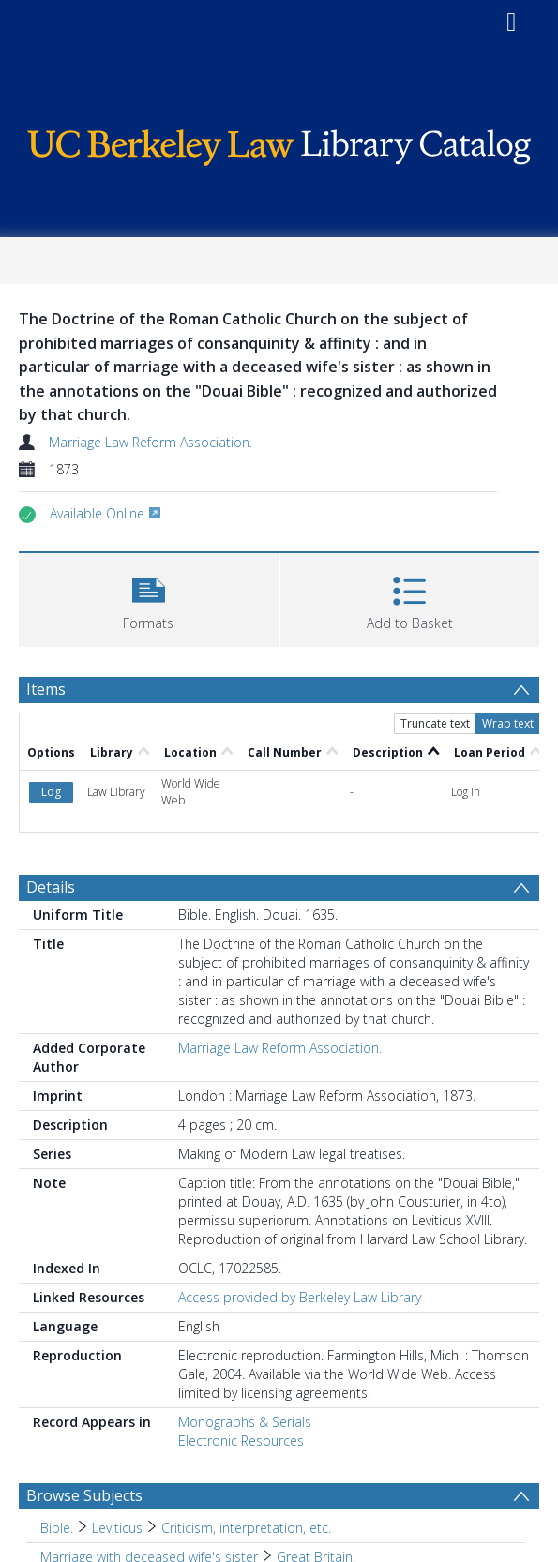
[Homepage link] (279, 143)
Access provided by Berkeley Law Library (299, 1297)
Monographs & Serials (244, 1422)
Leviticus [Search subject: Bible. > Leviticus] (117, 1528)
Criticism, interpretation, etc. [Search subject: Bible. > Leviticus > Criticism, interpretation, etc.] (246, 1528)
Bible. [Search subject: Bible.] (56, 1528)
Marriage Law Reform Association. (150, 442)
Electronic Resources (241, 1440)
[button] (149, 597)
